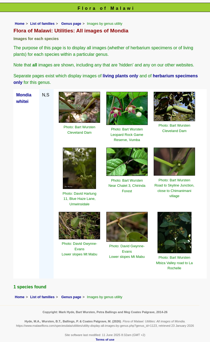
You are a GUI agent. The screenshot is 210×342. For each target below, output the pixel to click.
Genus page (71, 24)
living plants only (120, 76)
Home (19, 24)
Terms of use (105, 339)
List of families (42, 24)
